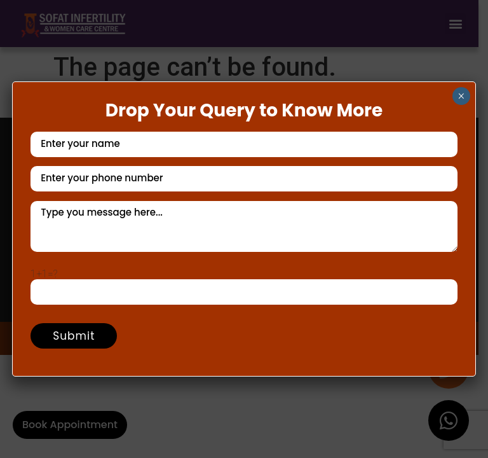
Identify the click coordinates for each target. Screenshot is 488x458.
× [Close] (461, 96)
